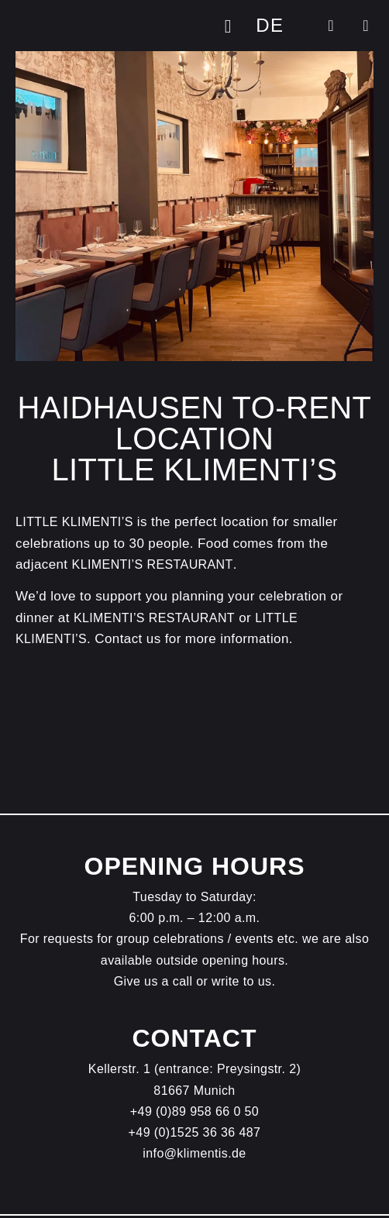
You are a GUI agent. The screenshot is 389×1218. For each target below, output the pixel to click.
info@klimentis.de (194, 1153)
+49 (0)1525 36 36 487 (195, 1132)
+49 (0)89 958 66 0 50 (194, 1111)
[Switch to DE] (269, 25)
